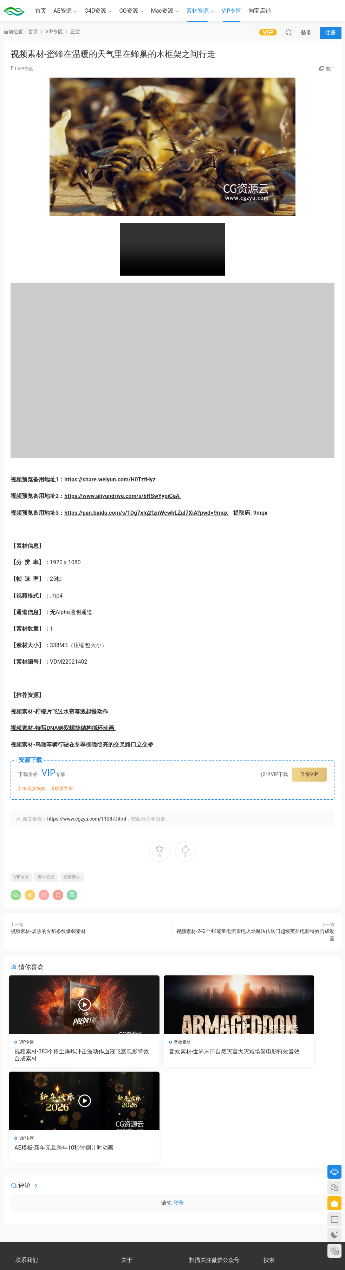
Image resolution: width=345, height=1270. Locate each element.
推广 (329, 68)
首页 (40, 10)
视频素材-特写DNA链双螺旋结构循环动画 (63, 728)
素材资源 (197, 10)
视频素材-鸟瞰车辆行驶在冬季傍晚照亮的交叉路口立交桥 (82, 744)
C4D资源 (95, 10)
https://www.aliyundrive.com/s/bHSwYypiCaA (122, 496)
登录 (178, 1109)
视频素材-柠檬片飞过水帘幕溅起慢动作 (59, 711)
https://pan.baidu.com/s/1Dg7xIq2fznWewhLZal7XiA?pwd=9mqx (146, 512)
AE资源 (62, 10)
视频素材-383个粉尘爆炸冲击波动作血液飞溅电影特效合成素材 (60, 1055)
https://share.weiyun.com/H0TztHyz (110, 479)
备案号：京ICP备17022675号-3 (172, 1252)
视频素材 (71, 877)
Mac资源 (162, 10)
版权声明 (129, 1189)
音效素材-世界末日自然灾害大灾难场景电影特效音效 (171, 1055)
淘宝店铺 (259, 10)
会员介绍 (129, 1182)
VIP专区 (232, 10)
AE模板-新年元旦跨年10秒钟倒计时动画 (280, 1055)
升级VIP (309, 774)
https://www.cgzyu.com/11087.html (86, 819)
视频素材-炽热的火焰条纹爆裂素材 (48, 931)
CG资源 (128, 10)
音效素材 (139, 1042)
